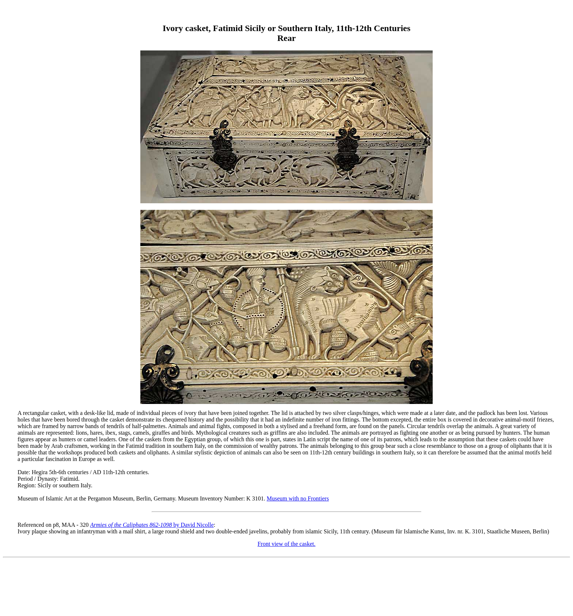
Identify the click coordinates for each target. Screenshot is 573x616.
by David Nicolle (152, 525)
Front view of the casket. (287, 544)
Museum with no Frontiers (298, 498)
